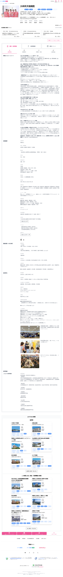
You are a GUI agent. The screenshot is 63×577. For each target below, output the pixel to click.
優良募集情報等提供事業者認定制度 (15, 558)
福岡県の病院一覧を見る (31, 471)
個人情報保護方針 (30, 538)
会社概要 (18, 538)
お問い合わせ (43, 538)
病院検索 (6, 3)
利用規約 (23, 538)
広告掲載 (37, 538)
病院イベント (51, 46)
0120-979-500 (38, 565)
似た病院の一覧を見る (31, 528)
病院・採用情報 (12, 46)
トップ (1, 3)
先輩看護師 (31, 46)
